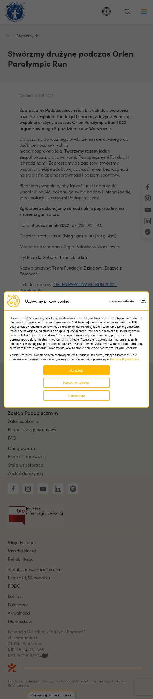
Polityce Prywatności (124, 359)
